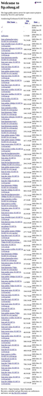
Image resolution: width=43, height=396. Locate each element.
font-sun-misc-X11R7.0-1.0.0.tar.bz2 (10, 68)
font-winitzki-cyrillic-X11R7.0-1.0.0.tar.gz (9, 200)
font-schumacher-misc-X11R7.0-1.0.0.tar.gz (9, 259)
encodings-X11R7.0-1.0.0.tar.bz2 (9, 342)
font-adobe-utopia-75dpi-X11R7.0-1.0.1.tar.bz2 (10, 314)
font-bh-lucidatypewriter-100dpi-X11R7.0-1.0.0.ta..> (11, 164)
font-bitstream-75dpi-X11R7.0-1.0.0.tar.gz (9, 113)
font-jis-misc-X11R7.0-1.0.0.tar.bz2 (9, 100)
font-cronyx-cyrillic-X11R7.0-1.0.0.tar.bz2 (9, 205)
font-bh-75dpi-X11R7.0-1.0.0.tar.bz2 (10, 182)
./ (1, 31)
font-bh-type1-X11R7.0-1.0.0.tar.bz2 (10, 300)
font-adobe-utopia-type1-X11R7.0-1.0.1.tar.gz (10, 168)
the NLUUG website (19, 393)
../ (2, 27)
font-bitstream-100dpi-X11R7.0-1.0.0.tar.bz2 (9, 186)
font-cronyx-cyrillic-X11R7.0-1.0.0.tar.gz (9, 355)
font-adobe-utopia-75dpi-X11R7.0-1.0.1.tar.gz (10, 136)
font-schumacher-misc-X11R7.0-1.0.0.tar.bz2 (9, 40)
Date (35, 22)
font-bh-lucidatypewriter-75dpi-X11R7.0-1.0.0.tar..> (11, 154)
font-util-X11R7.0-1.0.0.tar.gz (8, 310)
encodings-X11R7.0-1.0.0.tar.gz (9, 227)
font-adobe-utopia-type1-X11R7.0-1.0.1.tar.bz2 (10, 72)
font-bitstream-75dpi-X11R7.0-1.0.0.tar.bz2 (9, 269)
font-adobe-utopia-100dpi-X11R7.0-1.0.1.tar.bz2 (11, 232)
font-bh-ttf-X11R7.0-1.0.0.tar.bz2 (9, 360)
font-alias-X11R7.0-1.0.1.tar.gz (8, 246)
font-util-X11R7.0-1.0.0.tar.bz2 (8, 323)
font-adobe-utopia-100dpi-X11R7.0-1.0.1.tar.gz (11, 141)
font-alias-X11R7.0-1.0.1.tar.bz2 (8, 159)
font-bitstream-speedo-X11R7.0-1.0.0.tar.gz (9, 59)
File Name (11, 22)
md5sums (4, 36)
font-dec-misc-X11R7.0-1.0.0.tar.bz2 (10, 177)
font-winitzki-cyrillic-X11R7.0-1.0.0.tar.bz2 (9, 109)
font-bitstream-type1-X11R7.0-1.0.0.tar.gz (9, 132)
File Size (27, 22)
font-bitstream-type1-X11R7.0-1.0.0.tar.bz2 (9, 122)
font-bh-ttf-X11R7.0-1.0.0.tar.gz (9, 351)
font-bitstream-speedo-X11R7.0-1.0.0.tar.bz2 (9, 127)
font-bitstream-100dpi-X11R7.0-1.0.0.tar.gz (9, 255)
